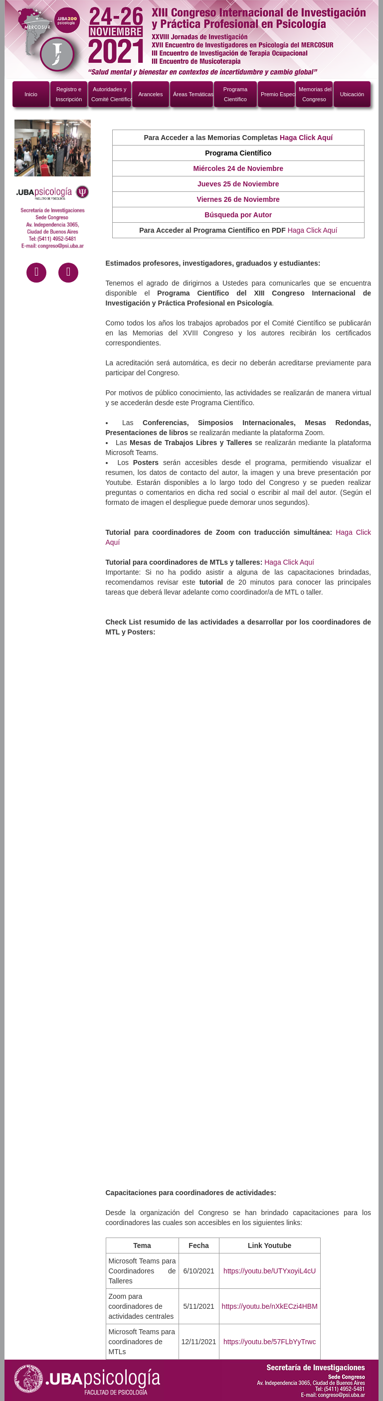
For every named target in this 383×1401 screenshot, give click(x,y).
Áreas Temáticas (193, 94)
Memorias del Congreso (315, 94)
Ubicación (352, 94)
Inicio (30, 94)
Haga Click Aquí (313, 230)
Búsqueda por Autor (238, 215)
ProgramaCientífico (235, 94)
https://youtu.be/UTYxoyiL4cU (269, 1271)
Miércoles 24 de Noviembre (238, 168)
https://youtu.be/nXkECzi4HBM (270, 1306)
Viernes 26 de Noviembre (238, 199)
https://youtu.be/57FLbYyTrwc (269, 1342)
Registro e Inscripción (69, 94)
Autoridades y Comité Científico (111, 94)
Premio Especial (278, 94)
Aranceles (151, 94)
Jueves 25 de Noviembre (238, 184)
